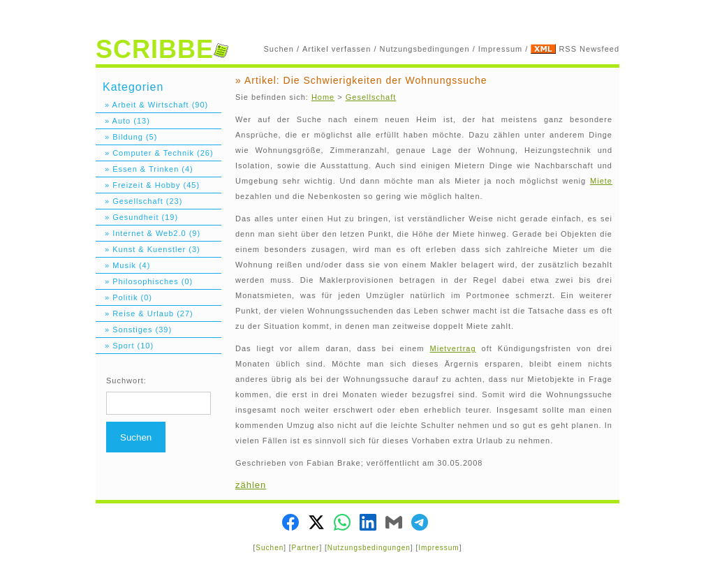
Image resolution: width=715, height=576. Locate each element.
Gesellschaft (371, 97)
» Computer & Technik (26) (155, 153)
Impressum (500, 49)
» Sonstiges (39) (134, 329)
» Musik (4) (123, 265)
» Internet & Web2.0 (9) (148, 233)
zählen (250, 485)
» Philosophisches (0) (144, 281)
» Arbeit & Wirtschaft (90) (152, 105)
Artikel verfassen (336, 49)
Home (322, 97)
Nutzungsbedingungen (425, 49)
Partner (306, 548)
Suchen (279, 49)
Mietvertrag (453, 348)
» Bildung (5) (126, 137)
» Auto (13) (123, 121)
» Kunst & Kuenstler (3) (148, 249)
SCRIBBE (162, 49)
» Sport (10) (125, 345)
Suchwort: (126, 380)
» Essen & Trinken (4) (144, 169)
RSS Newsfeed (589, 49)
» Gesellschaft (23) (139, 201)
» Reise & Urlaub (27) (144, 313)
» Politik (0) (124, 297)
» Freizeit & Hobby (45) (148, 185)
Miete (601, 181)
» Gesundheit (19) (137, 217)
